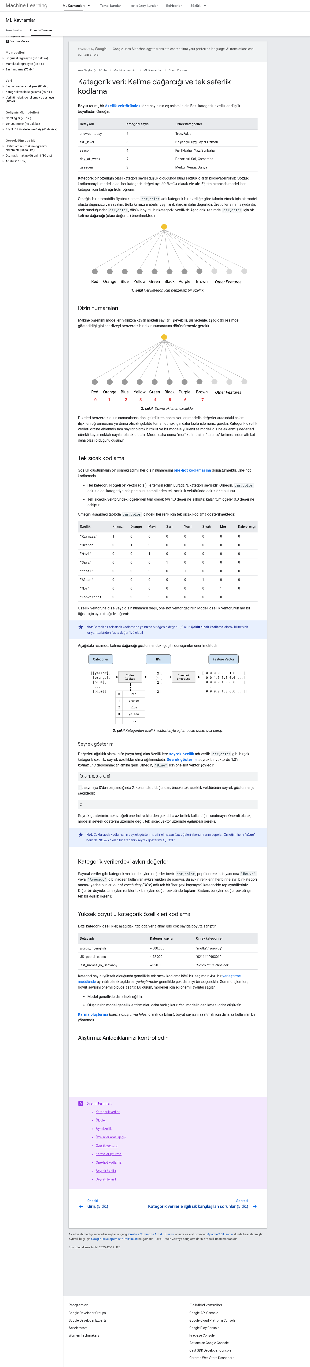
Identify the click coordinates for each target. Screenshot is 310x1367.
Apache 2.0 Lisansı (220, 1232)
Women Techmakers (84, 1335)
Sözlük (195, 6)
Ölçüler (101, 1118)
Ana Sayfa (14, 30)
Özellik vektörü (107, 1144)
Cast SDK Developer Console (210, 1350)
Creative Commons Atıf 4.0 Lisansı (151, 1232)
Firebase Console (202, 1335)
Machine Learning (26, 5)
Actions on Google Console (209, 1343)
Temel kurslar (110, 6)
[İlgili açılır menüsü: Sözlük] (206, 5)
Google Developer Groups (87, 1313)
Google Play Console (204, 1328)
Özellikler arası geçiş (111, 1135)
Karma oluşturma (109, 1152)
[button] (30, 58)
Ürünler (102, 70)
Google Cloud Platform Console (212, 1320)
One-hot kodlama (109, 1160)
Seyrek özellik (106, 1169)
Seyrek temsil (106, 1177)
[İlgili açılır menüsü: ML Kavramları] (90, 5)
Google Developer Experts (88, 1320)
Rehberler (174, 6)
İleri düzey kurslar (143, 6)
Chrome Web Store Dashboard (211, 1358)
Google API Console (203, 1313)
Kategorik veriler (108, 1110)
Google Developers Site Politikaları (114, 1237)
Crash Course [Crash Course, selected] (41, 30)
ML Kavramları (21, 20)
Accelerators (78, 1328)
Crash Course (178, 70)
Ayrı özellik (104, 1127)
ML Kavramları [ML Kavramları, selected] (74, 6)
